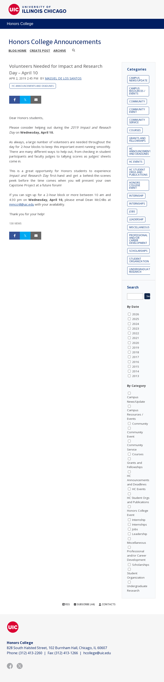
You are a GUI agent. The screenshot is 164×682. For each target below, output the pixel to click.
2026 (135, 314)
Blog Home (17, 51)
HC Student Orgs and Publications (138, 172)
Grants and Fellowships (137, 139)
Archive (59, 51)
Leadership (136, 219)
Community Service (137, 121)
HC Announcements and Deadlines (33, 85)
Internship (136, 195)
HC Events (135, 162)
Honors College (20, 24)
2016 (135, 362)
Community (137, 101)
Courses (135, 130)
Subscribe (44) (84, 604)
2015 (135, 366)
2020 (135, 343)
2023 (135, 328)
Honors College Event (134, 185)
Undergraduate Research (140, 270)
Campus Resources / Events (137, 91)
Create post (40, 51)
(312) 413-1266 (66, 653)
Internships (137, 203)
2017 (135, 357)
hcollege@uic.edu (97, 653)
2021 (135, 338)
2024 (135, 324)
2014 (135, 371)
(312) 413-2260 (30, 653)
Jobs (132, 211)
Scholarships (138, 251)
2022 (135, 333)
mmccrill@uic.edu (21, 204)
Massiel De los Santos (63, 78)
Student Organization (139, 260)
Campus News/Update (138, 79)
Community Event (137, 111)
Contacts (107, 604)
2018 (135, 352)
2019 (135, 347)
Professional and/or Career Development (138, 239)
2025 (135, 319)
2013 (135, 376)
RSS (66, 604)
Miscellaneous (139, 227)
